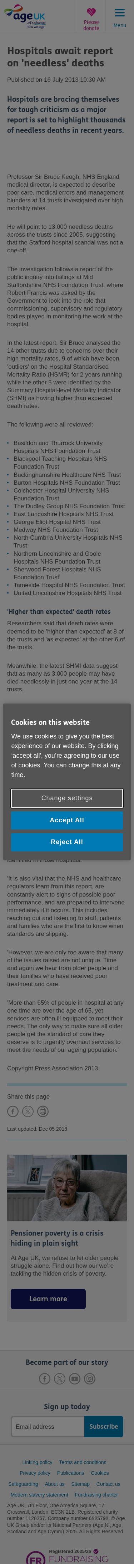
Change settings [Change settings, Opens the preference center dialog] (67, 798)
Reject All (67, 842)
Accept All (67, 820)
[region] (66, 781)
